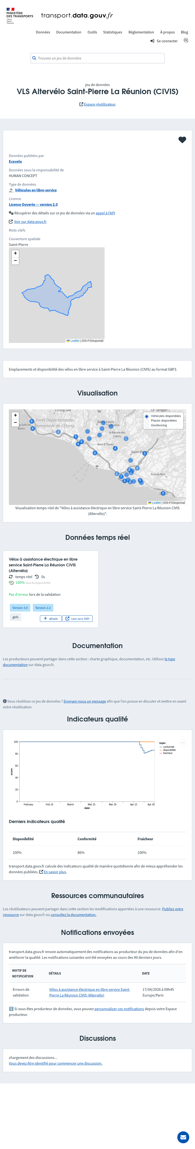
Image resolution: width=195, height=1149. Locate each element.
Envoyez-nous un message (85, 701)
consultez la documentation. (73, 914)
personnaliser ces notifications (119, 1008)
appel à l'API (105, 213)
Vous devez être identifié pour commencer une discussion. (55, 1063)
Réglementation (141, 32)
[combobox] (98, 58)
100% (20, 582)
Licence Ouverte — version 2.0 (33, 204)
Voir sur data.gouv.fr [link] (30, 221)
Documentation (68, 32)
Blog (184, 32)
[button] (15, 415)
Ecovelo (15, 161)
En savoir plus (55, 871)
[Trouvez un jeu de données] (98, 58)
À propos (167, 32)
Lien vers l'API (77, 619)
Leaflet (154, 502)
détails (50, 619)
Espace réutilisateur (100, 104)
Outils (92, 32)
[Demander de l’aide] (183, 1137)
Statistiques (112, 32)
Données (43, 32)
